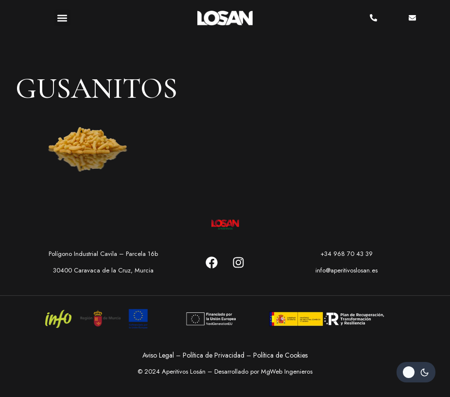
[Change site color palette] (416, 372)
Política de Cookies (280, 355)
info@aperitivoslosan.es (346, 270)
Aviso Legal (158, 355)
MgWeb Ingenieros (286, 371)
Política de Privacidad (213, 355)
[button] (62, 18)
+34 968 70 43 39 (346, 253)
